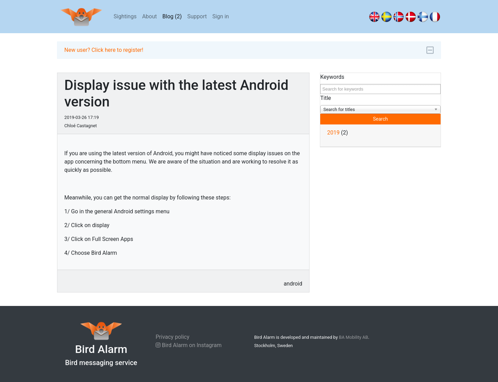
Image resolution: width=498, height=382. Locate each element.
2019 (333, 132)
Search (380, 119)
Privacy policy (173, 337)
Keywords (332, 77)
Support (197, 16)
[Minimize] (430, 50)
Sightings (125, 16)
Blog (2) (172, 16)
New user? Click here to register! (103, 50)
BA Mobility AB (353, 337)
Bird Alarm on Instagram (189, 345)
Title (325, 98)
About (149, 16)
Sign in (220, 16)
